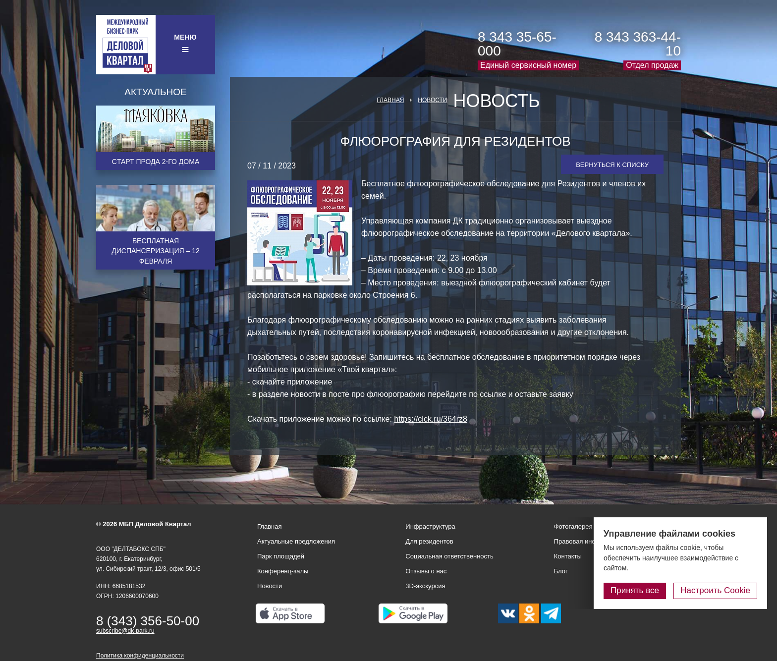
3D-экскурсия (425, 586)
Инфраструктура (430, 526)
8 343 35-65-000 (517, 43)
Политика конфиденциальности (140, 655)
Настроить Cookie (715, 590)
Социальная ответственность (449, 556)
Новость (496, 101)
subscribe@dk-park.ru (125, 630)
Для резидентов (429, 541)
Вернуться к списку (612, 164)
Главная (390, 100)
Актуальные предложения (296, 541)
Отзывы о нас (425, 571)
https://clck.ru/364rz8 (430, 419)
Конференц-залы (282, 571)
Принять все (634, 590)
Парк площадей (280, 556)
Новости (432, 100)
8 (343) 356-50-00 (147, 621)
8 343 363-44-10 (638, 43)
